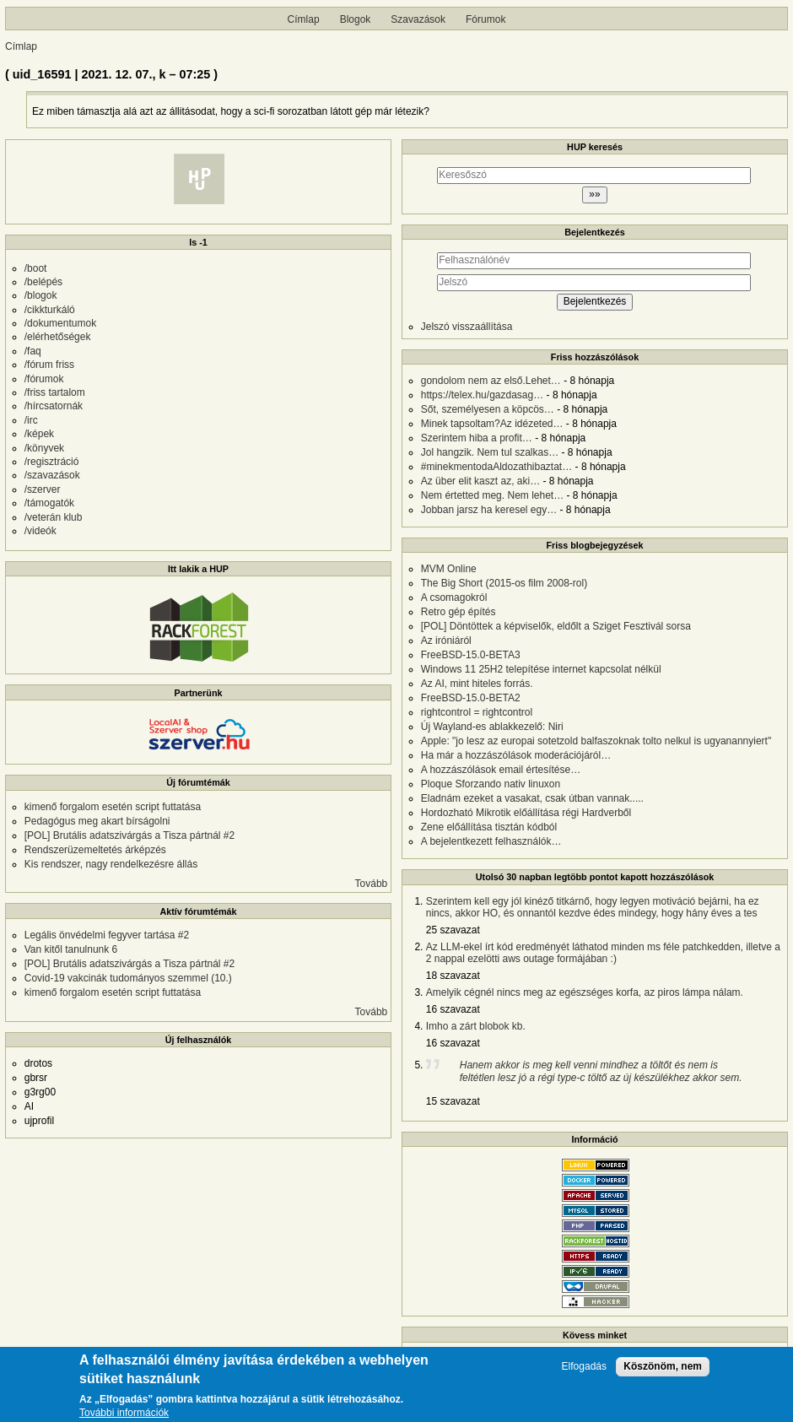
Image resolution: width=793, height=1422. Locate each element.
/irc (31, 420)
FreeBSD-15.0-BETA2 (471, 698)
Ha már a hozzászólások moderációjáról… (516, 755)
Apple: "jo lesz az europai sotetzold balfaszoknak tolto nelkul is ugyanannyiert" (596, 741)
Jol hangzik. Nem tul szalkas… (489, 452)
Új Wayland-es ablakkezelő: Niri (492, 727)
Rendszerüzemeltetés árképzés (95, 850)
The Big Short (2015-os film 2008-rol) (504, 583)
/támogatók (49, 503)
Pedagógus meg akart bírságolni (97, 821)
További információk (124, 1413)
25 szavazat (453, 930)
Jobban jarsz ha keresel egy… (489, 510)
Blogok (355, 19)
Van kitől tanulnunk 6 (71, 949)
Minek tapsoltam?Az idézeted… (492, 424)
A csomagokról (454, 597)
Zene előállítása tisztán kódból (489, 827)
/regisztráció (51, 462)
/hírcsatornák (53, 406)
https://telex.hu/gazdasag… (482, 395)
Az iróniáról (446, 640)
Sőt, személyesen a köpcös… (487, 409)
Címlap (304, 19)
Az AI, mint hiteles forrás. (477, 683)
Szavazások (418, 19)
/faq (32, 351)
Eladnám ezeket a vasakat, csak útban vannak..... (532, 798)
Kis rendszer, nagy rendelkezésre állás (110, 864)
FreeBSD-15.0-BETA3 (471, 655)
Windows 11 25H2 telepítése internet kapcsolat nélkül (541, 669)
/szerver (42, 489)
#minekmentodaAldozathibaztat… (496, 467)
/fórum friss (49, 364)
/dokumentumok (60, 323)
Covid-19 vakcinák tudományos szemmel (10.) (128, 978)
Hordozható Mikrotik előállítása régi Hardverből (526, 813)
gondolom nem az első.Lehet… (491, 381)
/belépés (43, 282)
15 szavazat (453, 1101)
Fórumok (485, 19)
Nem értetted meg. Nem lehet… (492, 495)
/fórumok (44, 379)
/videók (40, 531)
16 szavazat (453, 1009)
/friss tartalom (54, 392)
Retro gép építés (458, 612)
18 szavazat (453, 975)
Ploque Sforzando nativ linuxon (490, 784)
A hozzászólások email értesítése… (500, 770)
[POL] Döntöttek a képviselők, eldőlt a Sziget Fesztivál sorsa (556, 626)
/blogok (40, 295)
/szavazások (52, 475)
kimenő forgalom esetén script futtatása (112, 807)
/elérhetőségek (57, 337)
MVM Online (449, 569)
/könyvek (44, 448)
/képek (39, 434)
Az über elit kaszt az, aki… (480, 481)
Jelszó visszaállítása (467, 327)
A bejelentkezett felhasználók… (491, 841)
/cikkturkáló (49, 310)
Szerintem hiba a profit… (476, 438)
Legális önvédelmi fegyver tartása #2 (106, 935)
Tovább (371, 883)
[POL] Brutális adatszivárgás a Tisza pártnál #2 (129, 835)
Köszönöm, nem (662, 1366)
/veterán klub (53, 517)
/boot (35, 268)
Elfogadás (584, 1366)
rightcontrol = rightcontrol (476, 712)
